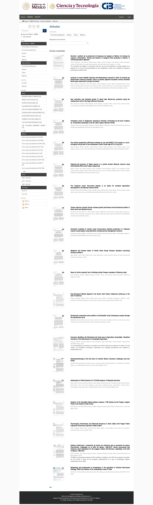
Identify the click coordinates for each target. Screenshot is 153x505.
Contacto (72, 494)
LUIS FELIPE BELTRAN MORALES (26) (32, 122)
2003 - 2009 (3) (26, 184)
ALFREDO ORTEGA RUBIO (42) (30, 103)
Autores (24, 53)
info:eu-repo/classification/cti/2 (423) (32, 137)
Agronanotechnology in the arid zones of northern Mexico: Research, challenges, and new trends (100, 360)
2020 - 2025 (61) (26, 178)
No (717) (24, 191)
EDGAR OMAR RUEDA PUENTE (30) (31, 116)
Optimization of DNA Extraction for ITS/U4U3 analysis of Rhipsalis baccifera (95, 380)
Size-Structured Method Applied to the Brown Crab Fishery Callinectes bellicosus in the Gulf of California (100, 295)
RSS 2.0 (25, 204)
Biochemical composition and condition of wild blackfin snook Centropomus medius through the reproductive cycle (100, 316)
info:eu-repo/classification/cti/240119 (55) (32, 164)
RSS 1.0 (25, 201)
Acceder (24, 83)
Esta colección (26, 37)
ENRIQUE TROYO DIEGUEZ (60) (30, 100)
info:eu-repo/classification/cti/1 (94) (32, 153)
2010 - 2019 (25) (26, 181)
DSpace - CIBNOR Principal (31, 21)
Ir (87, 43)
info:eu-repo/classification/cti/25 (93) (32, 156)
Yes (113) (24, 194)
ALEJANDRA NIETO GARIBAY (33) (31, 106)
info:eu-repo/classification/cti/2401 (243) (33, 143)
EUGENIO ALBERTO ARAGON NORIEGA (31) (33, 112)
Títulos (24, 56)
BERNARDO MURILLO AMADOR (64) (31, 96)
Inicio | (23, 17)
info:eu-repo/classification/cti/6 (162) (32, 150)
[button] (121, 17)
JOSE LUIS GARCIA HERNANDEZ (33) (32, 109)
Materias (24, 60)
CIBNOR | (30, 17)
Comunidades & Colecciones (30, 47)
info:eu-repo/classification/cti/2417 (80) (33, 160)
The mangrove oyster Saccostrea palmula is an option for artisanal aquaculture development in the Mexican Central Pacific (100, 187)
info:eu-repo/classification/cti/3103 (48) (33, 168)
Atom (25, 207)
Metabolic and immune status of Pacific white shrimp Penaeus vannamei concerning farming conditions (100, 251)
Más (50, 487)
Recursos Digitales (46, 21)
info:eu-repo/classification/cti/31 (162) (33, 147)
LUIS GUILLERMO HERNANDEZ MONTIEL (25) (33, 126)
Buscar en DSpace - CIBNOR (29, 34)
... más (24, 131)
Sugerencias (79, 494)
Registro (24, 86)
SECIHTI (37, 17)
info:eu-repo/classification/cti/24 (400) (33, 140)
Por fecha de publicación (29, 50)
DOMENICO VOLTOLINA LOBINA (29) (31, 119)
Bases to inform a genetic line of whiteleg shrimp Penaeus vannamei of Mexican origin (99, 272)
